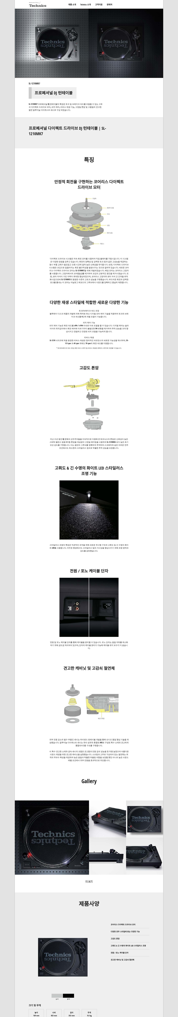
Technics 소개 (85, 4)
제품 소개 (72, 4)
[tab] (57, 997)
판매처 (109, 4)
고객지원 (98, 4)
